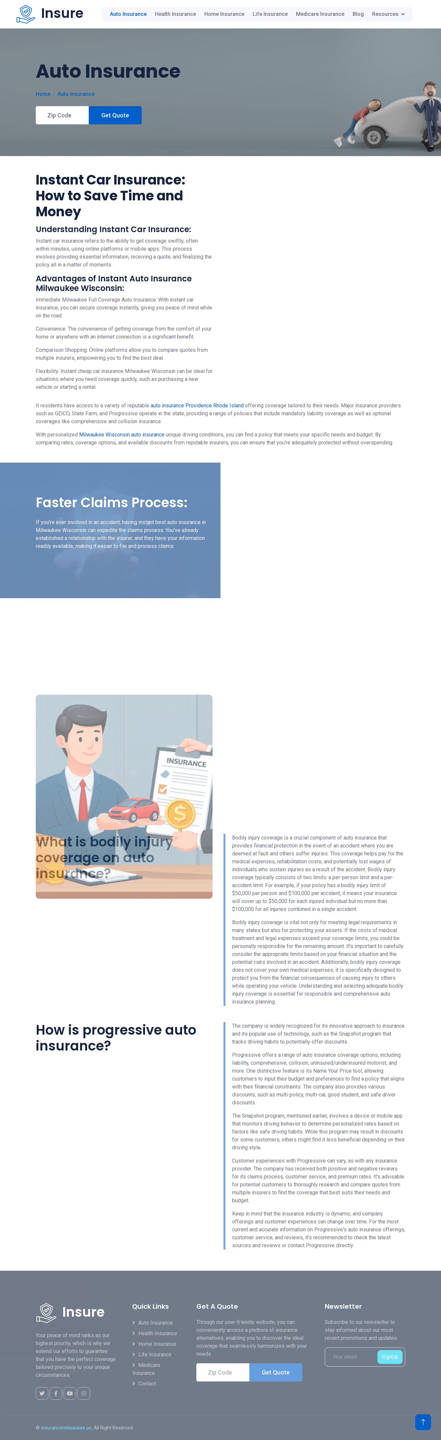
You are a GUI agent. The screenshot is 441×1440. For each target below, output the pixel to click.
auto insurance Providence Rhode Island (197, 405)
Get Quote (115, 115)
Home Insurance (224, 14)
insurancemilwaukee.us (66, 1428)
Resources (385, 14)
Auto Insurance (128, 14)
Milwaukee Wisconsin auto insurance (122, 435)
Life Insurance (270, 14)
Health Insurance (175, 14)
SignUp (390, 1357)
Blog (358, 14)
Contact (147, 1383)
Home (43, 94)
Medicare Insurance (320, 14)
